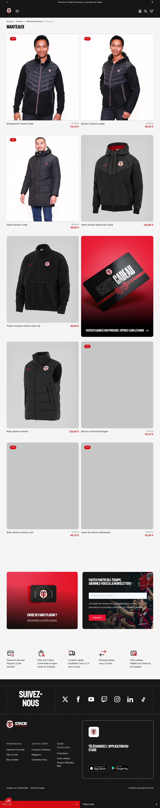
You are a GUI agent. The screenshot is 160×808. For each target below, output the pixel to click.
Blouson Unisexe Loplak (93, 123)
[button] (8, 801)
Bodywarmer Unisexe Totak (20, 123)
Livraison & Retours (41, 749)
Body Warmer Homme (17, 431)
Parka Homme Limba (17, 225)
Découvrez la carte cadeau (42, 620)
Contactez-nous (39, 759)
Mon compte (12, 759)
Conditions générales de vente (141, 788)
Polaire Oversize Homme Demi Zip (23, 326)
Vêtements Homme (34, 21)
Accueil (10, 21)
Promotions (62, 753)
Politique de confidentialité (17, 788)
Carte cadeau (63, 758)
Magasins (36, 754)
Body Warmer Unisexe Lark (20, 532)
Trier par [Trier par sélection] (120, 804)
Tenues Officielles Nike (65, 764)
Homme (19, 21)
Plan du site (12, 754)
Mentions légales (38, 788)
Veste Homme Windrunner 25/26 (97, 225)
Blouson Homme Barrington (94, 431)
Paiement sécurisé (15, 749)
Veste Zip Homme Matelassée (95, 532)
